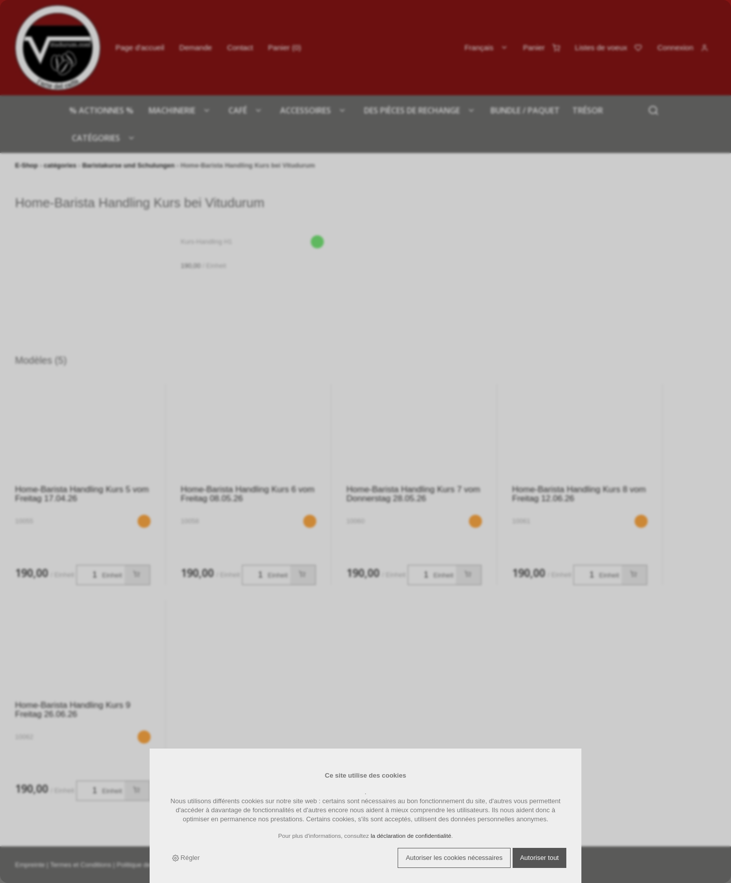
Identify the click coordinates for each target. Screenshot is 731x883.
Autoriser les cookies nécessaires (454, 857)
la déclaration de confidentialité (411, 835)
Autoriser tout (539, 857)
